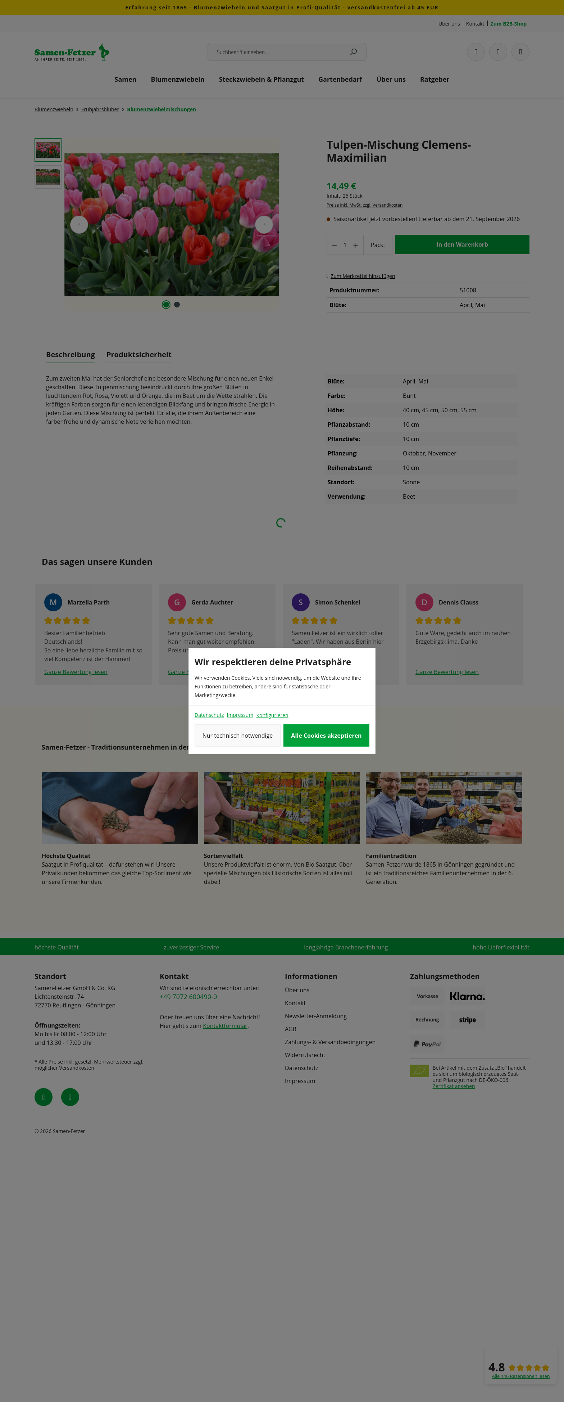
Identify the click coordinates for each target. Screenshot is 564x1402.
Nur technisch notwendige (238, 736)
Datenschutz (209, 714)
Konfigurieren (272, 715)
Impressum (240, 714)
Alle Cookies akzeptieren (326, 736)
